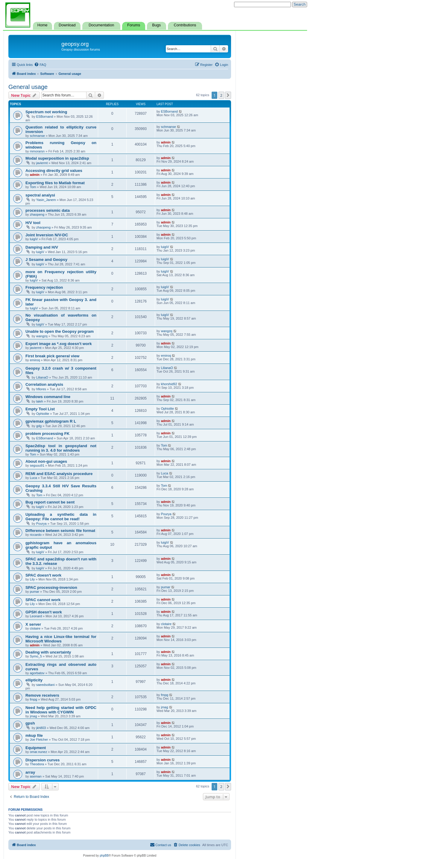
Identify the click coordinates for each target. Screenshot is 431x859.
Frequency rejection (44, 287)
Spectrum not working (46, 112)
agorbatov (37, 673)
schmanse (37, 135)
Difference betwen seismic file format (60, 530)
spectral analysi (40, 195)
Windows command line (47, 396)
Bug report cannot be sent (50, 502)
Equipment (35, 747)
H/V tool (32, 222)
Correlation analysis (44, 384)
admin (166, 142)
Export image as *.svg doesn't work (58, 343)
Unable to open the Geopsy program (59, 331)
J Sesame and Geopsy (46, 259)
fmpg (33, 699)
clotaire (35, 628)
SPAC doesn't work (43, 575)
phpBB (104, 855)
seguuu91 (37, 465)
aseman (36, 776)
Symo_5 (36, 656)
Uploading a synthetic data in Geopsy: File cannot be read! (60, 516)
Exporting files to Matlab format (55, 183)
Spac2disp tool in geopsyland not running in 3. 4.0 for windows (60, 448)
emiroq (35, 360)
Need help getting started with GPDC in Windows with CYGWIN (60, 709)
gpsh (30, 723)
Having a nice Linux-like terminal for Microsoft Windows (60, 638)
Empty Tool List (40, 409)
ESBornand (44, 116)
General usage (28, 87)
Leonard (36, 616)
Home (42, 25)
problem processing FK (47, 433)
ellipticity (34, 680)
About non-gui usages (46, 461)
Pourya (41, 523)
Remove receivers (42, 695)
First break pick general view (52, 356)
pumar (34, 591)
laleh (39, 401)
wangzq (42, 336)
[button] (228, 95)
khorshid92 (169, 384)
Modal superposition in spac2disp (57, 158)
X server (33, 624)
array (30, 772)
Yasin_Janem (46, 200)
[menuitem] (40, 64)
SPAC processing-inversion (51, 587)
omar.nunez (38, 752)
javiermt (42, 163)
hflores (41, 389)
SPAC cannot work (42, 600)
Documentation (101, 25)
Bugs (156, 25)
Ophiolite (42, 413)
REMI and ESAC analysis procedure (58, 473)
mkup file (34, 735)
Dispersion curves (42, 760)
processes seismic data (47, 210)
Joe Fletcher (39, 739)
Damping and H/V (41, 247)
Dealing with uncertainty (48, 652)
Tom (33, 187)
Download (67, 25)
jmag (33, 716)
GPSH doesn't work (43, 612)
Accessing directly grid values (53, 170)
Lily (32, 579)
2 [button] (221, 95)
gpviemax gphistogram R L (50, 421)
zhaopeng (37, 214)
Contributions (185, 25)
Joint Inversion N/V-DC (46, 235)
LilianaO (42, 377)
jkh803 (41, 728)
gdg (39, 426)
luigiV (34, 239)
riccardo (36, 534)
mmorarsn (37, 151)
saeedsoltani (45, 684)
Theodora (37, 764)
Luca (33, 478)
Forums (133, 25)
